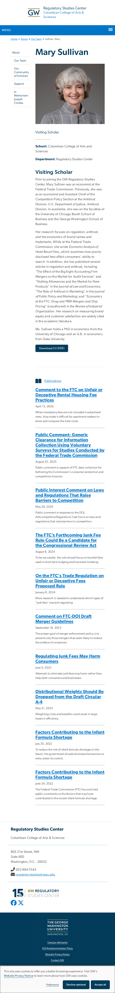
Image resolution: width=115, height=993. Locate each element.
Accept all (100, 984)
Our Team (36, 39)
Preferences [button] (52, 984)
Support (19, 83)
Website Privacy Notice (18, 975)
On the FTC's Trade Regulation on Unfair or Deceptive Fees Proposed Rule (69, 581)
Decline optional (76, 984)
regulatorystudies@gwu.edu (35, 874)
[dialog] (57, 979)
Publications (48, 381)
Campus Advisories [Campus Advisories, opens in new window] (57, 942)
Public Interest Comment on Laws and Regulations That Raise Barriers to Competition (69, 495)
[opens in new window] (14, 905)
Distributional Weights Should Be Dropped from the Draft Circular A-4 (69, 696)
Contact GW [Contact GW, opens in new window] (57, 960)
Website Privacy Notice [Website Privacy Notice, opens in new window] (57, 954)
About (24, 39)
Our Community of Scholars (21, 72)
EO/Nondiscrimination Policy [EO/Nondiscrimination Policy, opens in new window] (57, 948)
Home (14, 39)
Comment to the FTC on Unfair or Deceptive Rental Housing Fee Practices (69, 395)
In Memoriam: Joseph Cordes (21, 97)
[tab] (70, 381)
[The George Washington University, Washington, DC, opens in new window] (57, 927)
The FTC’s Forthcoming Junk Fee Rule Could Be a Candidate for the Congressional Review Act (68, 540)
